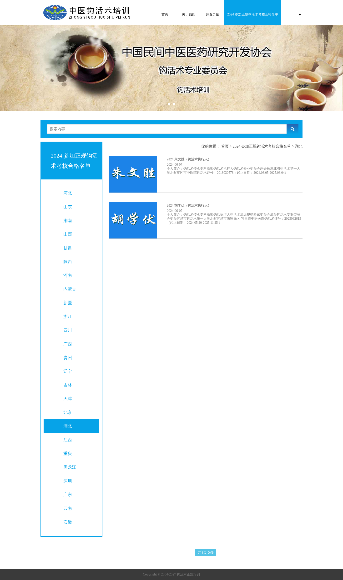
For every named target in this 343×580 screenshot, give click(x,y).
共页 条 (205, 553)
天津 (67, 398)
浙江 (67, 316)
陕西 (67, 261)
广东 (67, 494)
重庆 (67, 453)
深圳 (67, 481)
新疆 (67, 302)
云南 (67, 508)
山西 (67, 234)
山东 (67, 206)
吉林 (67, 385)
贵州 (67, 357)
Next (287, 68)
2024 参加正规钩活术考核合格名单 (252, 14)
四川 (67, 330)
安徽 (67, 522)
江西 (67, 439)
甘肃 (67, 248)
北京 (67, 412)
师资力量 (212, 14)
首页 (164, 14)
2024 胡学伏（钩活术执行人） (189, 205)
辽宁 (67, 371)
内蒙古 (69, 289)
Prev (38, 68)
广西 (67, 344)
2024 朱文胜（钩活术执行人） (189, 159)
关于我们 (188, 14)
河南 (67, 275)
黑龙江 (69, 467)
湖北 (67, 426)
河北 (67, 193)
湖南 (67, 220)
